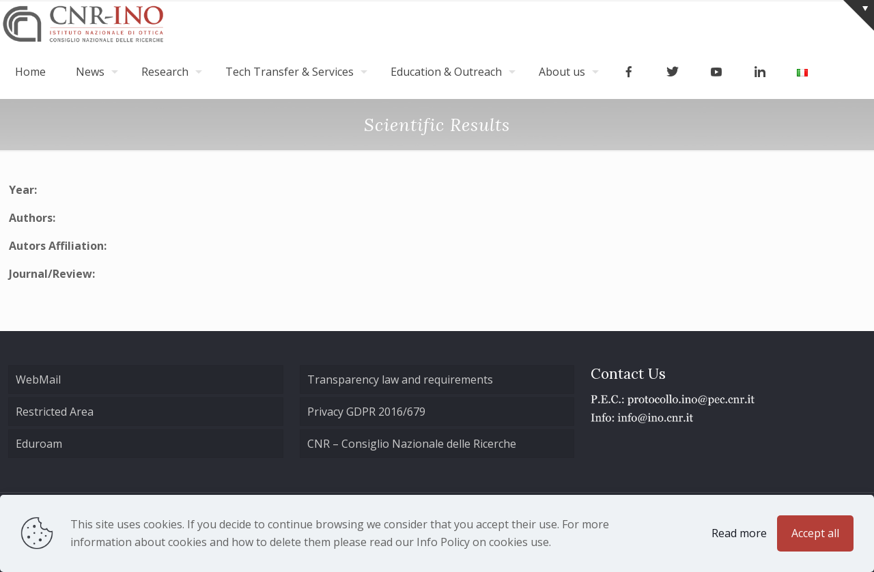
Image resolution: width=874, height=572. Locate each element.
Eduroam (39, 443)
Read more (739, 533)
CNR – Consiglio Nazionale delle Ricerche (411, 443)
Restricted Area (55, 411)
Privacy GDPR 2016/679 (366, 411)
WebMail (38, 379)
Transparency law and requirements (400, 379)
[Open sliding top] (858, 15)
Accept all (815, 533)
